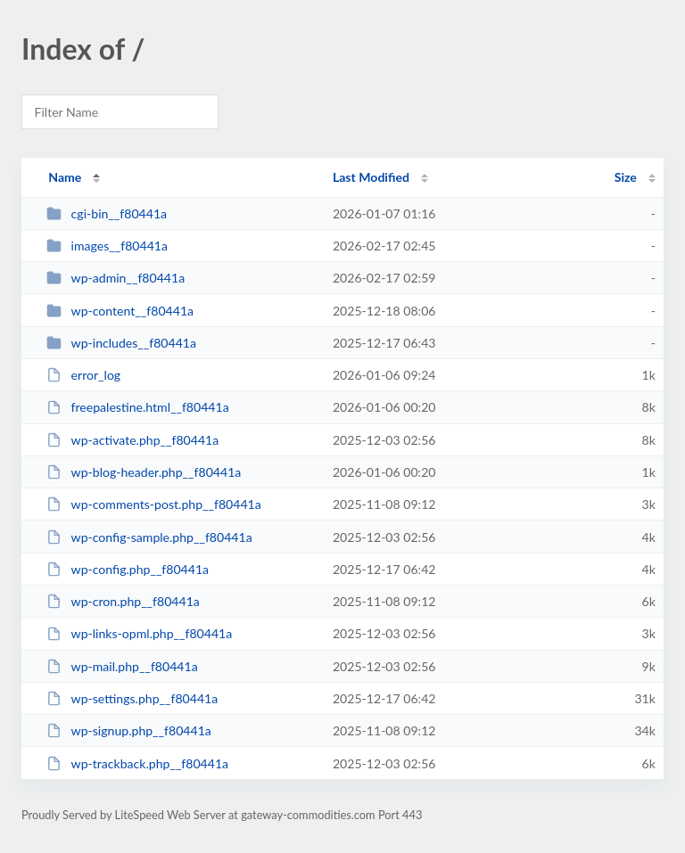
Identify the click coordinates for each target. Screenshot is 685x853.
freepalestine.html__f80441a (137, 406)
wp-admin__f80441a (115, 277)
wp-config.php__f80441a (127, 569)
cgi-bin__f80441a (106, 213)
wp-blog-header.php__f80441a (143, 472)
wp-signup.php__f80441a (128, 730)
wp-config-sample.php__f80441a (149, 537)
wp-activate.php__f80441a (132, 439)
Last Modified (371, 177)
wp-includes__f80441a (121, 342)
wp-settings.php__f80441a (132, 698)
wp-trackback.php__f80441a (137, 763)
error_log (83, 374)
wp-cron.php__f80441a (123, 601)
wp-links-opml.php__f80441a (139, 633)
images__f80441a (107, 245)
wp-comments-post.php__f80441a (153, 504)
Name (64, 177)
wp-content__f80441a (120, 310)
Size (626, 177)
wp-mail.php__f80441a (122, 666)
